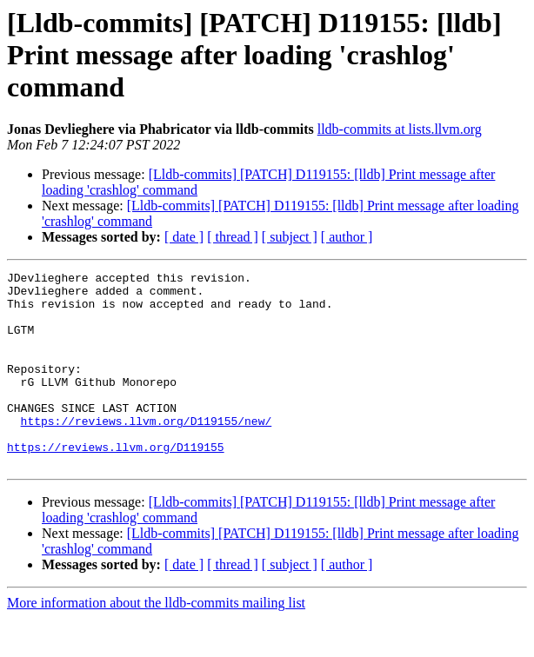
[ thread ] (232, 236)
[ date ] (184, 236)
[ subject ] (289, 236)
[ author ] (347, 236)
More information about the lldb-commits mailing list (156, 641)
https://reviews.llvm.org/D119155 (115, 483)
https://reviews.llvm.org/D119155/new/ (146, 452)
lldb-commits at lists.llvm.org (399, 129)
